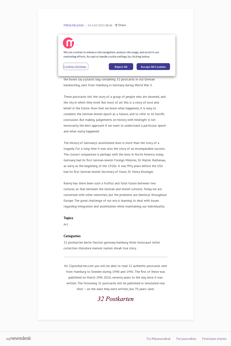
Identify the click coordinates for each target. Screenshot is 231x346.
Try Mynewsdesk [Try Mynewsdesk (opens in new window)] (158, 339)
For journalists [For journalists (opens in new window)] (186, 339)
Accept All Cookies (153, 66)
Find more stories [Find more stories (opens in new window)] (214, 339)
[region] (116, 55)
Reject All (121, 66)
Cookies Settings (75, 66)
